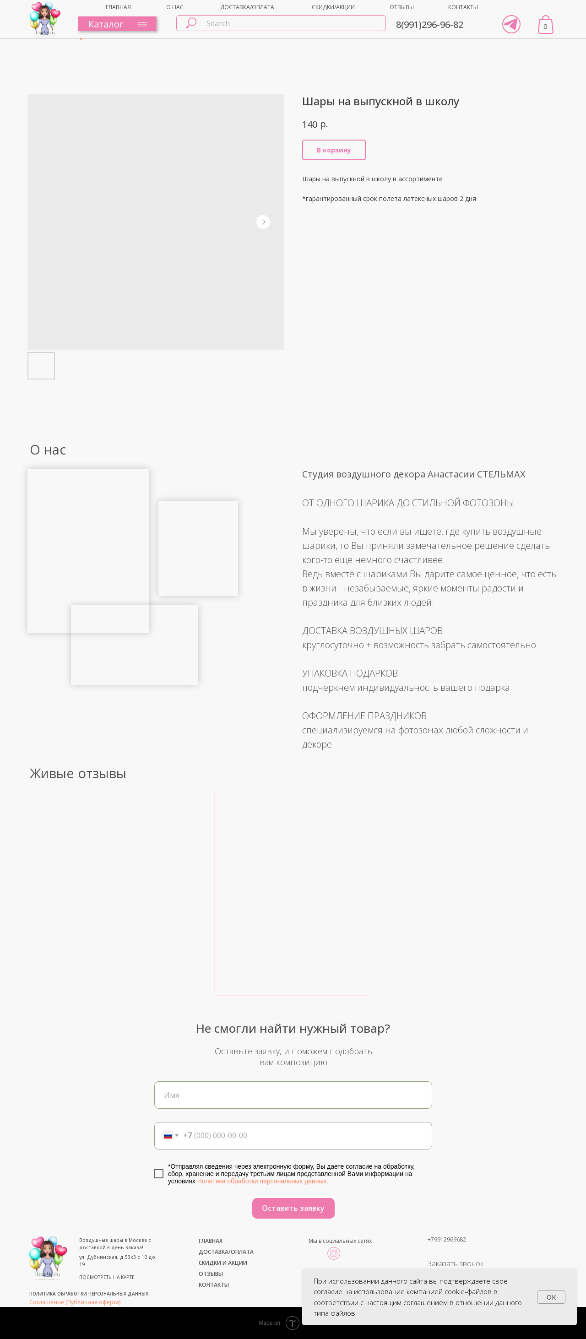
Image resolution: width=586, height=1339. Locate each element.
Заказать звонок (455, 1263)
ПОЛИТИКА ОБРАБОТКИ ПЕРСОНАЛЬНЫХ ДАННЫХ (88, 1293)
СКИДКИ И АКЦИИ (223, 1263)
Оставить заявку (293, 1208)
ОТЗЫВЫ (402, 7)
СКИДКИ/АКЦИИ (333, 7)
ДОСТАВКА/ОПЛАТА (247, 7)
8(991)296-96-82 (429, 24)
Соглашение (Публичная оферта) (74, 1302)
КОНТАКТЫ (463, 7)
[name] (293, 1095)
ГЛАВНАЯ (118, 7)
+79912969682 (447, 1239)
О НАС (175, 7)
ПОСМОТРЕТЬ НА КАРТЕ (107, 1277)
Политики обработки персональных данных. (263, 1181)
